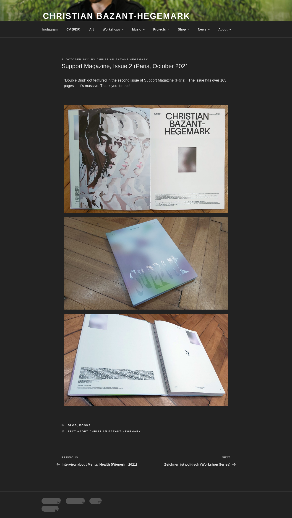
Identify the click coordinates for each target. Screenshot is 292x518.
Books (85, 425)
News (204, 29)
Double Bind (75, 80)
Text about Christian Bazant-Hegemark (104, 431)
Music (139, 29)
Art (91, 29)
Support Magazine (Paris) (164, 80)
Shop (184, 29)
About (225, 29)
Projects (161, 29)
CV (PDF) (73, 29)
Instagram (50, 29)
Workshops (113, 29)
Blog (72, 425)
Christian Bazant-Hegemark (116, 16)
